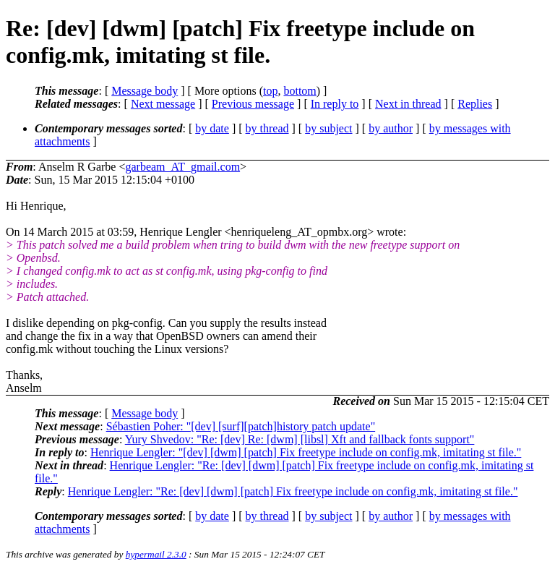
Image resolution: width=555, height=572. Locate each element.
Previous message (253, 104)
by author (391, 128)
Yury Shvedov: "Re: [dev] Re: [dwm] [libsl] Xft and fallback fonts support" (300, 439)
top (270, 91)
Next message (163, 104)
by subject (328, 128)
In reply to (335, 104)
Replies (474, 104)
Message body (144, 91)
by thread (267, 128)
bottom (299, 91)
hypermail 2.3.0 (156, 554)
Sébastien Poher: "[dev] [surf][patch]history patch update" (241, 426)
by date (212, 128)
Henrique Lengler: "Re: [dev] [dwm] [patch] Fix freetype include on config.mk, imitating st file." (293, 491)
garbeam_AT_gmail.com (182, 167)
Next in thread (408, 104)
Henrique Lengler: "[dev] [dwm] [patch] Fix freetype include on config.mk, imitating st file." (305, 452)
